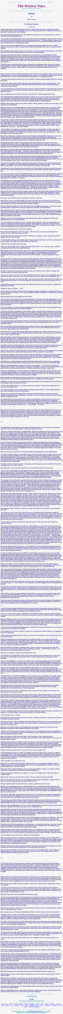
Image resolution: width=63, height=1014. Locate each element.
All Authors (16, 1004)
